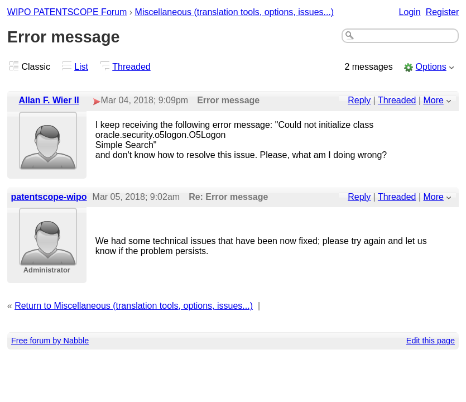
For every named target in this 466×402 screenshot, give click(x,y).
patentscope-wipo (49, 197)
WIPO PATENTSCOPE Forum (67, 12)
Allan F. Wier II (48, 100)
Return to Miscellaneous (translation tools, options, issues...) (134, 305)
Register (442, 12)
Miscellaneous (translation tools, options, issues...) (234, 12)
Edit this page (430, 340)
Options (431, 66)
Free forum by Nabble (50, 340)
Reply (359, 100)
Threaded (131, 66)
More (434, 100)
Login (410, 12)
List (81, 66)
